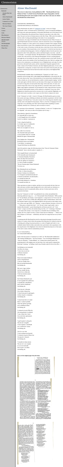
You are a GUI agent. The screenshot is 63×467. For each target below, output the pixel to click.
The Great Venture (7, 26)
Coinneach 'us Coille (8, 21)
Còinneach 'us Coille (40, 28)
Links (2, 32)
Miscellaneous (5, 35)
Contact (3, 30)
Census (3, 28)
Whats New (4, 48)
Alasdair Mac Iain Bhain (7, 13)
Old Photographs (5, 43)
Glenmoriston (3, 8)
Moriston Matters (7, 23)
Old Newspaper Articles (5, 40)
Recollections (4, 45)
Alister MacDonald (7, 17)
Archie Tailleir (6, 19)
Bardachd (3, 10)
